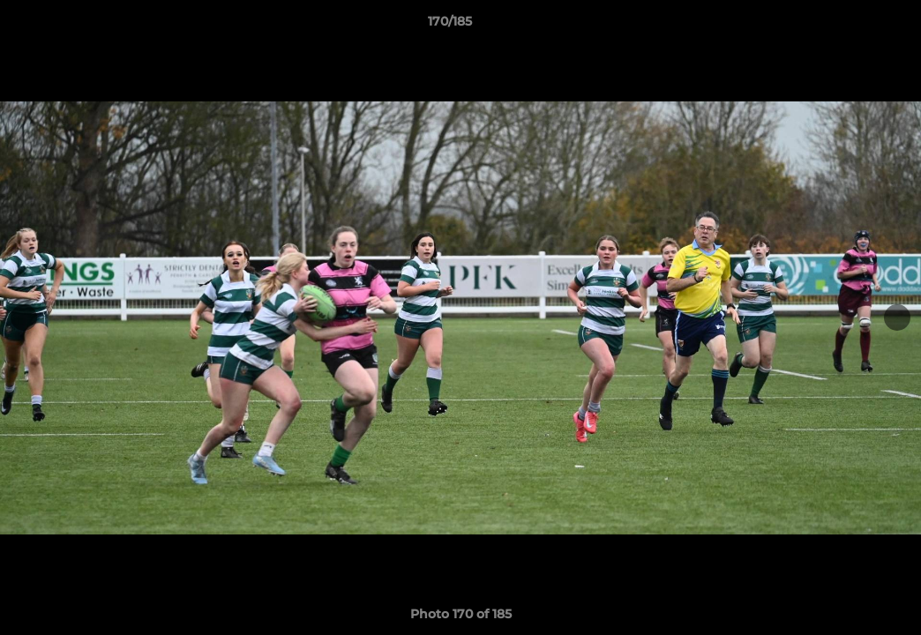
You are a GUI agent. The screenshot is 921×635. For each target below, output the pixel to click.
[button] (846, 26)
